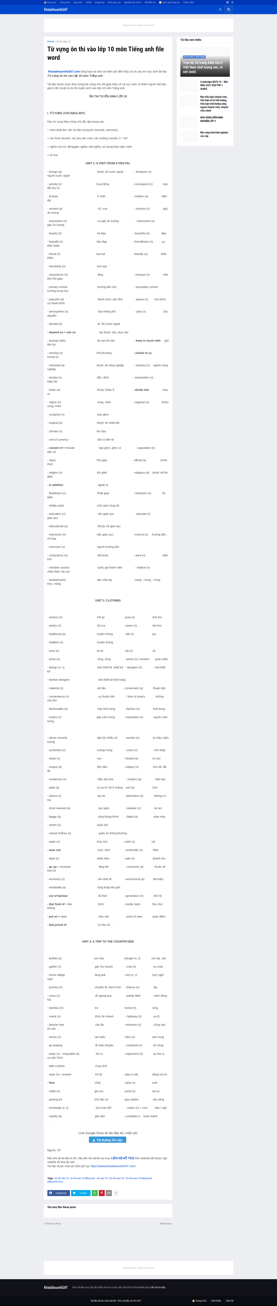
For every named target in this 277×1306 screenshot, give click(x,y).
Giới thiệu (216, 1300)
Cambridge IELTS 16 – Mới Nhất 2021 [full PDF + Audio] (214, 85)
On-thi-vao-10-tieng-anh (139, 1178)
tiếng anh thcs (55, 1181)
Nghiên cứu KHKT (132, 2)
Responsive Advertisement (138, 25)
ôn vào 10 (102, 1178)
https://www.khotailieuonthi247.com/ (113, 1166)
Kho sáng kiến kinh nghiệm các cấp (214, 134)
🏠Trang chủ (50, 2)
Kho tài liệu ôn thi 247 (129, 1300)
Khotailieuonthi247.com (64, 71)
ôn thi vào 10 (63, 41)
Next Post (165, 1223)
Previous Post (53, 1223)
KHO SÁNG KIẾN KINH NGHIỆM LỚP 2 (211, 119)
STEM (88, 2)
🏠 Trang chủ (199, 1300)
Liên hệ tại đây (158, 1287)
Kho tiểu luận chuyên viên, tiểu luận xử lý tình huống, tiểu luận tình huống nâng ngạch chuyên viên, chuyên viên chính (214, 103)
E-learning (99, 2)
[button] (220, 9)
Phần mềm (188, 2)
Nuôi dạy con (114, 2)
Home (50, 41)
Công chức (65, 2)
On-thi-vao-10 (116, 1178)
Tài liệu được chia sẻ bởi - (104, 1300)
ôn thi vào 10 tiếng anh (82, 1178)
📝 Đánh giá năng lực (169, 2)
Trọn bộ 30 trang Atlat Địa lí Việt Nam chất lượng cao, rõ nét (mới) (203, 67)
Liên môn (77, 2)
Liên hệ (229, 1300)
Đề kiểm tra (150, 2)
